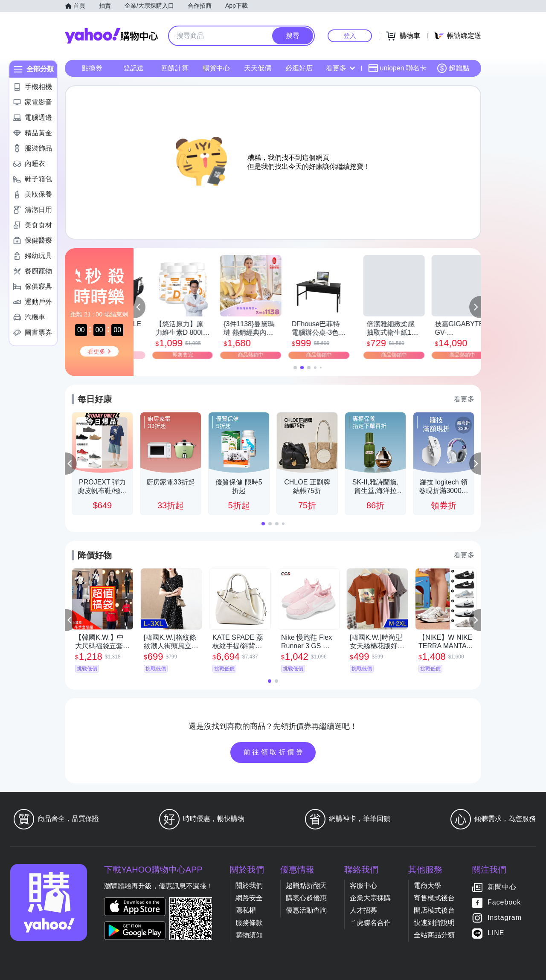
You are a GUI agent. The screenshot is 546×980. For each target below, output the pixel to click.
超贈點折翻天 (306, 885)
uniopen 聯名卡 (397, 68)
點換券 (92, 68)
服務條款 (249, 922)
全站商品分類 (434, 935)
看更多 (340, 68)
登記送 (133, 68)
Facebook (504, 902)
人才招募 (363, 910)
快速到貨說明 (434, 922)
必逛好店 (299, 68)
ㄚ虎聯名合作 (370, 922)
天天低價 (257, 68)
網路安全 (249, 898)
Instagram (505, 917)
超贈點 (453, 68)
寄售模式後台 (434, 898)
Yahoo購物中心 (111, 36)
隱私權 (245, 910)
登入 (349, 35)
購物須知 (249, 935)
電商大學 (427, 885)
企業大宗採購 (370, 898)
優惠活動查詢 (306, 910)
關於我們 (249, 885)
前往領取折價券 (274, 752)
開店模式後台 (434, 910)
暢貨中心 (216, 68)
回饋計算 (175, 68)
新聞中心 (502, 886)
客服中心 (363, 885)
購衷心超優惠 (306, 898)
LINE (496, 933)
